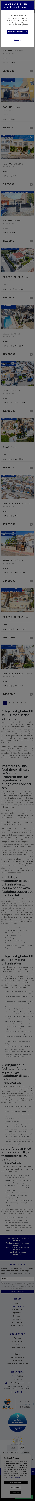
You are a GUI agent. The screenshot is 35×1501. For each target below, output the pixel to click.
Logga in (17, 40)
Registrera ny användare (17, 32)
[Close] (32, 3)
